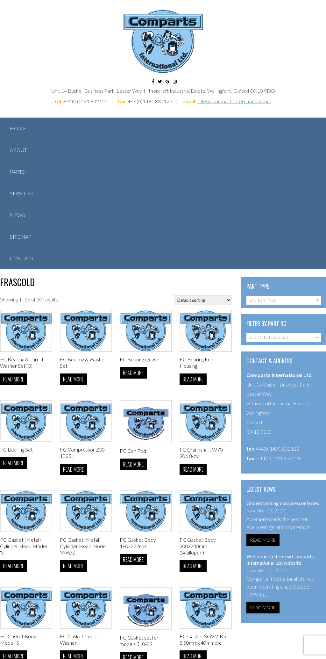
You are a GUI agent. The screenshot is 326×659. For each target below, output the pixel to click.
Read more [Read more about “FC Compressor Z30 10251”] (73, 469)
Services (21, 193)
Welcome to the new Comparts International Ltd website (280, 559)
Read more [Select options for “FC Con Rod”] (133, 464)
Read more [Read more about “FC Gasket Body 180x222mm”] (133, 559)
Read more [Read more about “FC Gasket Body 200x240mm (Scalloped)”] (193, 566)
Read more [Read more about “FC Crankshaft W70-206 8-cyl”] (193, 469)
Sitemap (21, 237)
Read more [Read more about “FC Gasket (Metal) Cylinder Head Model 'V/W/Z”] (73, 566)
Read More (263, 540)
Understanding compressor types (282, 503)
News (17, 215)
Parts (17, 172)
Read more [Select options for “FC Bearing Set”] (13, 463)
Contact (22, 258)
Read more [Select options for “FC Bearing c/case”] (133, 373)
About (18, 150)
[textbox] (283, 300)
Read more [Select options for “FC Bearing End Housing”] (193, 379)
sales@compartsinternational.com (234, 101)
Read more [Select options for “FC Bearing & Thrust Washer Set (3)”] (13, 379)
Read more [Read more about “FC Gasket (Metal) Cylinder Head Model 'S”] (13, 566)
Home (18, 128)
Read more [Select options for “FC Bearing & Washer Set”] (73, 379)
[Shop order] (202, 300)
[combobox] (283, 300)
